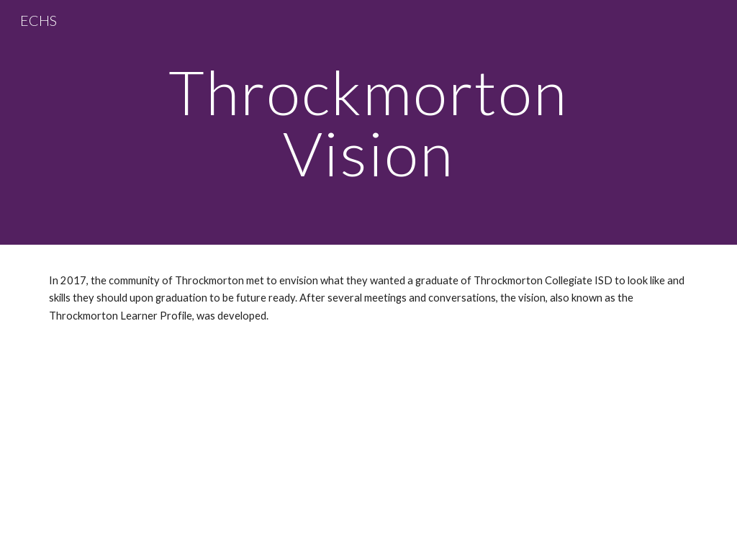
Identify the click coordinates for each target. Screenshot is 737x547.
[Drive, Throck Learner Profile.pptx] (369, 432)
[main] (368, 122)
